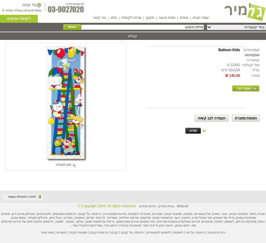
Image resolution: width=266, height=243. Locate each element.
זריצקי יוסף (150, 225)
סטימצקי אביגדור (129, 225)
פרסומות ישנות (163, 217)
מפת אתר (47, 232)
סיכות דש (18, 214)
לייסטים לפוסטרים (159, 232)
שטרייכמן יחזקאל (90, 225)
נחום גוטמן (182, 225)
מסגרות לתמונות (139, 214)
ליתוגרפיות (34, 221)
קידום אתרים (147, 206)
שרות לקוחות (131, 18)
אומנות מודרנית (167, 221)
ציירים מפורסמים (127, 221)
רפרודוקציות (216, 232)
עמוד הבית (201, 18)
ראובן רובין (166, 225)
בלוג (114, 18)
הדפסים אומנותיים (65, 214)
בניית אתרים (166, 206)
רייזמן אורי (110, 225)
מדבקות (250, 221)
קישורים (61, 232)
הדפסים (48, 221)
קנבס (114, 232)
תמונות (188, 214)
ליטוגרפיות (44, 214)
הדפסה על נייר (195, 232)
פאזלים (30, 214)
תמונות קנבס (78, 232)
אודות (184, 18)
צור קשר (99, 18)
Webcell (182, 206)
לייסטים (178, 232)
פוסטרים (200, 214)
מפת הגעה (167, 18)
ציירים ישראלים (11, 221)
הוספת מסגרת (246, 118)
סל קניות (29, 5)
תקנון (150, 18)
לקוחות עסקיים (19, 19)
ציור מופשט (147, 221)
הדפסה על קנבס (89, 214)
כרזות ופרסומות (104, 221)
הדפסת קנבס (99, 232)
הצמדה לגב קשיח (212, 118)
